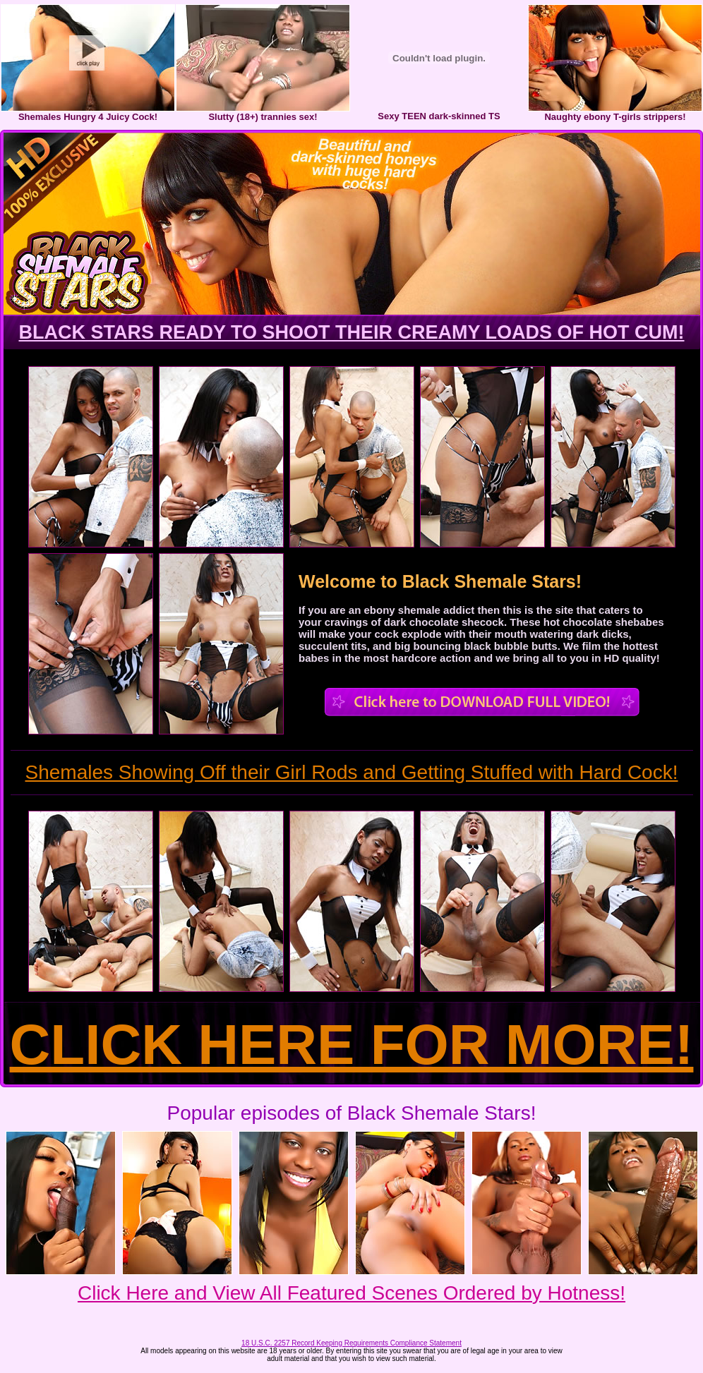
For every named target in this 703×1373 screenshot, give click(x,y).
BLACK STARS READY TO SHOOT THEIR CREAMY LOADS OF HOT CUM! (351, 332)
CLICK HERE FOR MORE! (352, 1044)
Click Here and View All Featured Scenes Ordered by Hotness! (351, 1293)
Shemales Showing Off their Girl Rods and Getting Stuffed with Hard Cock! (351, 772)
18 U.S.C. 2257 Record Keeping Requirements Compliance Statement (351, 1343)
